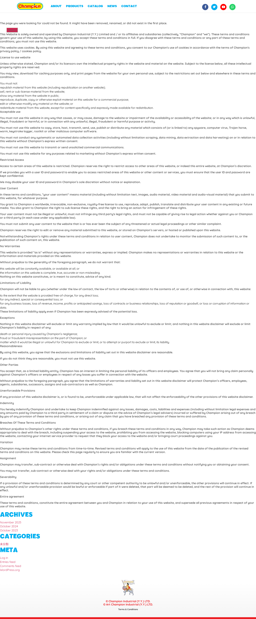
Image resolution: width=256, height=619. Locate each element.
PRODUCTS (74, 6)
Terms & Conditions (128, 609)
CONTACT (129, 6)
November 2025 (10, 522)
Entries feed (7, 562)
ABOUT (56, 6)
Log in (4, 558)
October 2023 (9, 530)
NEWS (112, 6)
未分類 (4, 544)
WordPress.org (10, 570)
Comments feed (10, 566)
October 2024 (9, 526)
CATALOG (95, 6)
